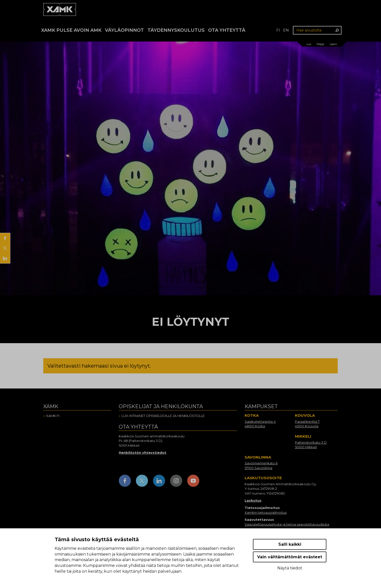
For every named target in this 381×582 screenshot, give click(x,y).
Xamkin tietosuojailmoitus (266, 512)
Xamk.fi (52, 416)
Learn (333, 44)
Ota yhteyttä (226, 30)
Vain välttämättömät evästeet (289, 557)
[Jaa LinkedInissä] (5, 258)
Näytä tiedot (289, 568)
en (286, 30)
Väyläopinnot (124, 30)
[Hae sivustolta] (317, 30)
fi (278, 30)
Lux (309, 44)
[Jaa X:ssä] (5, 248)
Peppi (320, 44)
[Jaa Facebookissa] (5, 238)
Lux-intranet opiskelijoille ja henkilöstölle (163, 416)
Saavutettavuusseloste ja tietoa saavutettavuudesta (287, 524)
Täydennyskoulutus (176, 30)
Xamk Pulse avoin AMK (71, 30)
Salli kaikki (289, 544)
